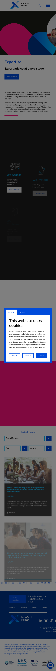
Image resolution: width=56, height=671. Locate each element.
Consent (11, 312)
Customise (28, 356)
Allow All (41, 356)
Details (22, 312)
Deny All (14, 356)
